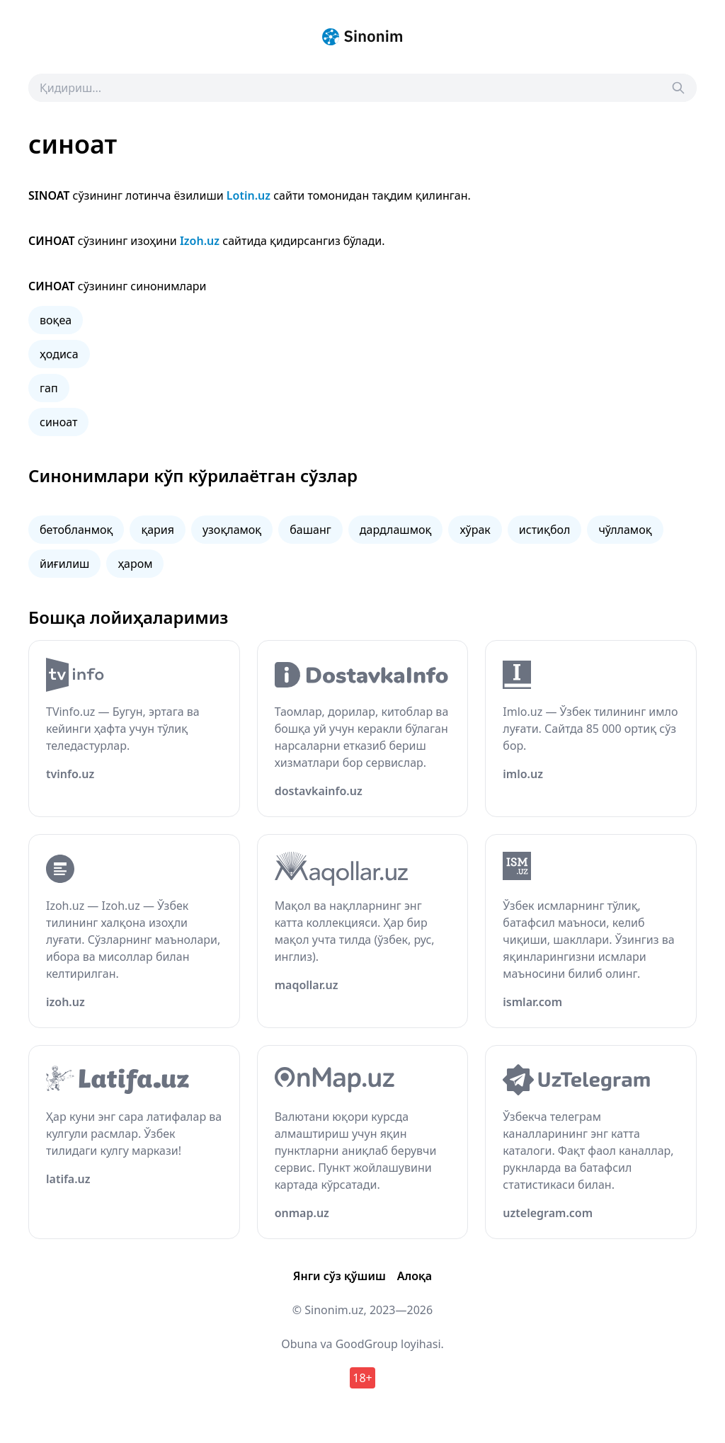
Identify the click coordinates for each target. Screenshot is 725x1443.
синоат (58, 422)
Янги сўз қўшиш (339, 1276)
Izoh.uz (199, 241)
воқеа (56, 320)
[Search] (678, 88)
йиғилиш (64, 563)
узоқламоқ (231, 529)
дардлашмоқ (396, 529)
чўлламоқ (624, 529)
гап (49, 388)
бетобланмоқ (76, 529)
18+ (362, 1378)
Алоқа (414, 1276)
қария (157, 529)
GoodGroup (367, 1344)
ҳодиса (59, 354)
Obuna (299, 1344)
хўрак (474, 529)
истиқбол (545, 529)
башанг (310, 529)
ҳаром (135, 563)
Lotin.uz (248, 195)
